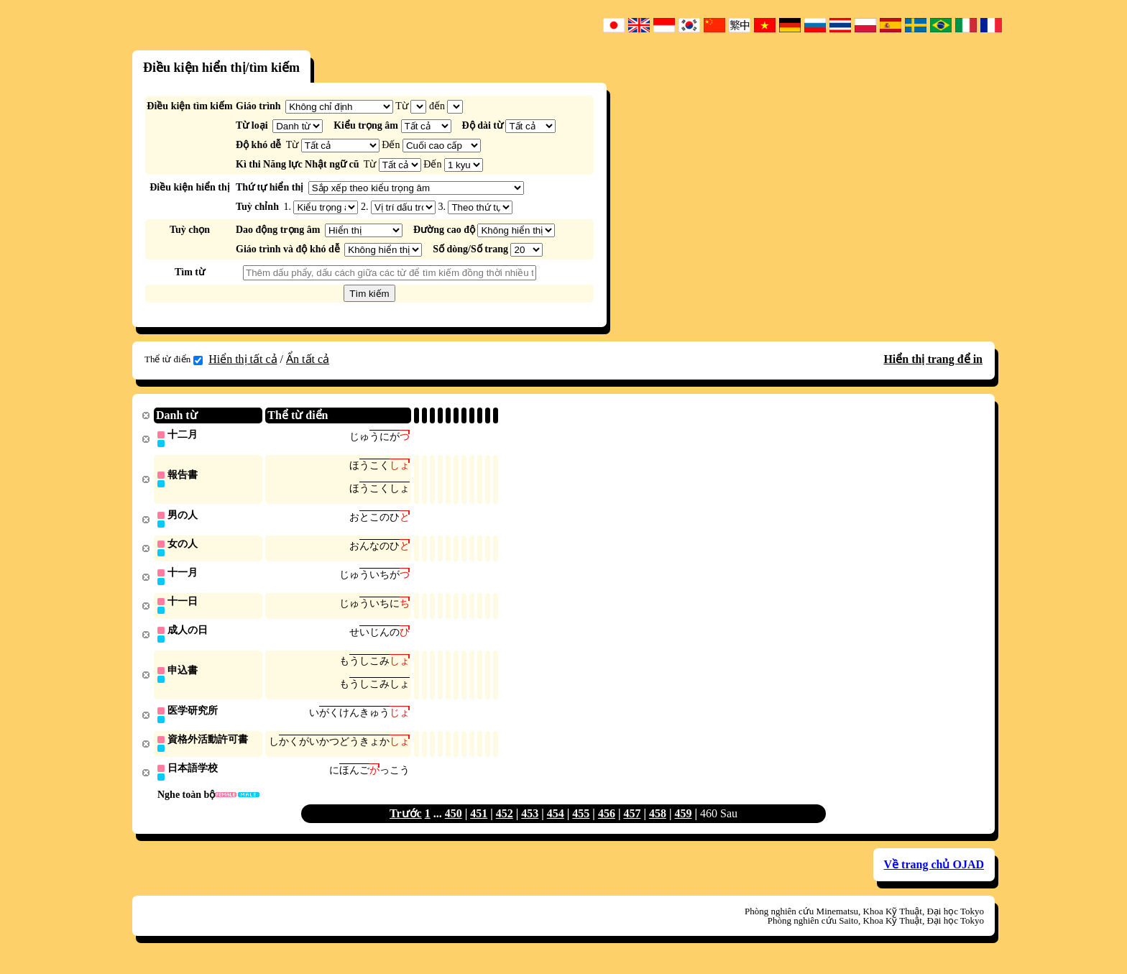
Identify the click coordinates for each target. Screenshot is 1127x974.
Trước (406, 823)
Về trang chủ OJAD (934, 874)
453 (529, 823)
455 (580, 823)
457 (631, 823)
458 (657, 823)
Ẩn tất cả (307, 359)
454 (555, 823)
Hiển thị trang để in (933, 359)
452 (504, 823)
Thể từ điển (173, 359)
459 (682, 823)
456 (606, 823)
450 (453, 823)
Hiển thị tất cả (242, 359)
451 (478, 823)
